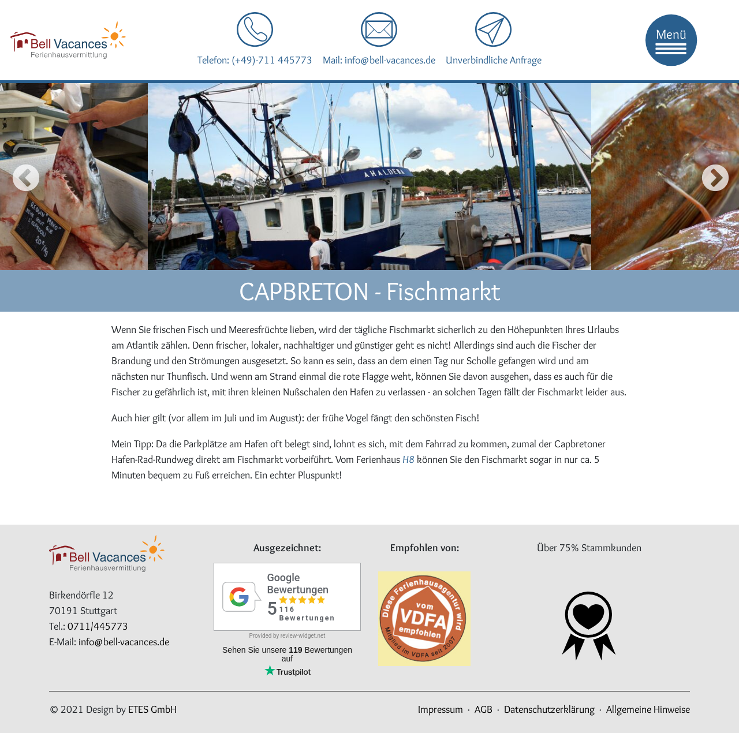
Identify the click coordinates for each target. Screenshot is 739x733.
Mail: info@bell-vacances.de (379, 60)
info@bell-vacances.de (124, 641)
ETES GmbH (152, 709)
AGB (483, 709)
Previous (16, 176)
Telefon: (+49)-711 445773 (254, 60)
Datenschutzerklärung (549, 709)
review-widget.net (303, 636)
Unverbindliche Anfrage (494, 60)
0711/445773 (98, 626)
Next (711, 176)
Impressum (440, 709)
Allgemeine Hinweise (648, 709)
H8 (408, 459)
